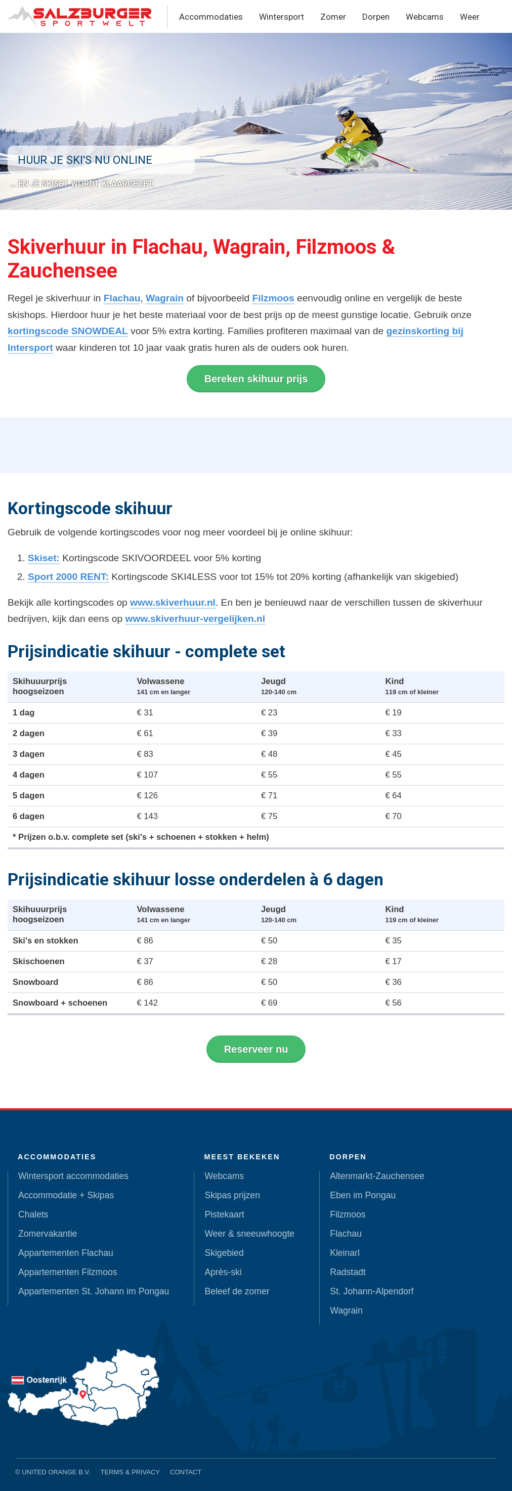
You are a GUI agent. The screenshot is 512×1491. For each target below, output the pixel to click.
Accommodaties (211, 17)
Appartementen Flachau (65, 1253)
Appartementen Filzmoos (67, 1272)
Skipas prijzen (232, 1195)
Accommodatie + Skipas (66, 1195)
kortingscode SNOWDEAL (68, 331)
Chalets (33, 1214)
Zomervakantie (47, 1234)
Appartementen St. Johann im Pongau (93, 1291)
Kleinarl (345, 1253)
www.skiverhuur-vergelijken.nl (195, 618)
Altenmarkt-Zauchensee (377, 1176)
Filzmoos (273, 298)
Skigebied (223, 1253)
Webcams (425, 17)
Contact (185, 1472)
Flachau (122, 298)
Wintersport (281, 17)
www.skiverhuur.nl (173, 602)
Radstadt (347, 1272)
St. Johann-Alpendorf (371, 1291)
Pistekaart (224, 1214)
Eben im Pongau (363, 1195)
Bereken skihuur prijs (256, 378)
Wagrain (165, 298)
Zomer (333, 17)
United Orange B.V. (56, 1472)
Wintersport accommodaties (73, 1176)
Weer (470, 17)
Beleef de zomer (236, 1291)
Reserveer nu (256, 1049)
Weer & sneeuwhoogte (249, 1234)
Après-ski (222, 1272)
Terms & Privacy (130, 1472)
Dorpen (376, 17)
